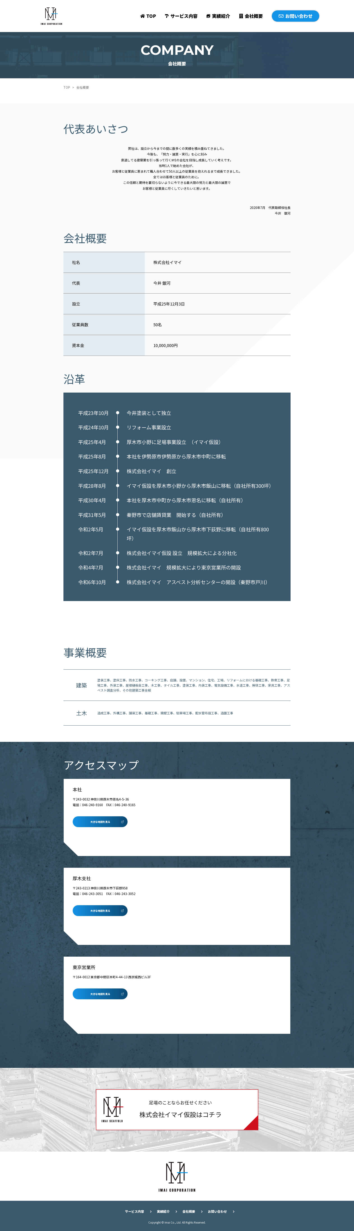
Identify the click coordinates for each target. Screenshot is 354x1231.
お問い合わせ (298, 16)
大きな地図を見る (100, 822)
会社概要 (254, 16)
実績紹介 (221, 16)
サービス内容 (184, 16)
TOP (151, 16)
